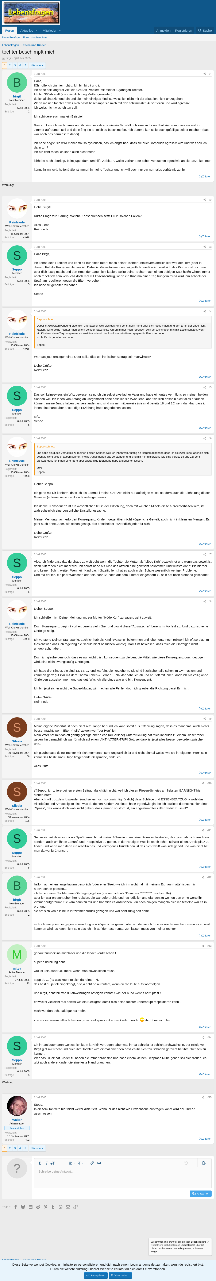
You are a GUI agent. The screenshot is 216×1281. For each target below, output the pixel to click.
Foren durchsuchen (35, 37)
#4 (210, 311)
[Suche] (205, 30)
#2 (210, 200)
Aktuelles (26, 30)
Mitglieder (49, 30)
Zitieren (206, 176)
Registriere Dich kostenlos (165, 1245)
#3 (210, 247)
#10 (209, 783)
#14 (209, 1037)
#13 (209, 946)
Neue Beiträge (11, 37)
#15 (209, 1097)
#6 (210, 438)
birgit (9, 58)
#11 (209, 830)
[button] (36, 30)
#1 (210, 74)
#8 (210, 601)
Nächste (36, 65)
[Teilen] (204, 74)
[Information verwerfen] (208, 1242)
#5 (210, 387)
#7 (210, 554)
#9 (210, 719)
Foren (9, 30)
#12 (209, 877)
